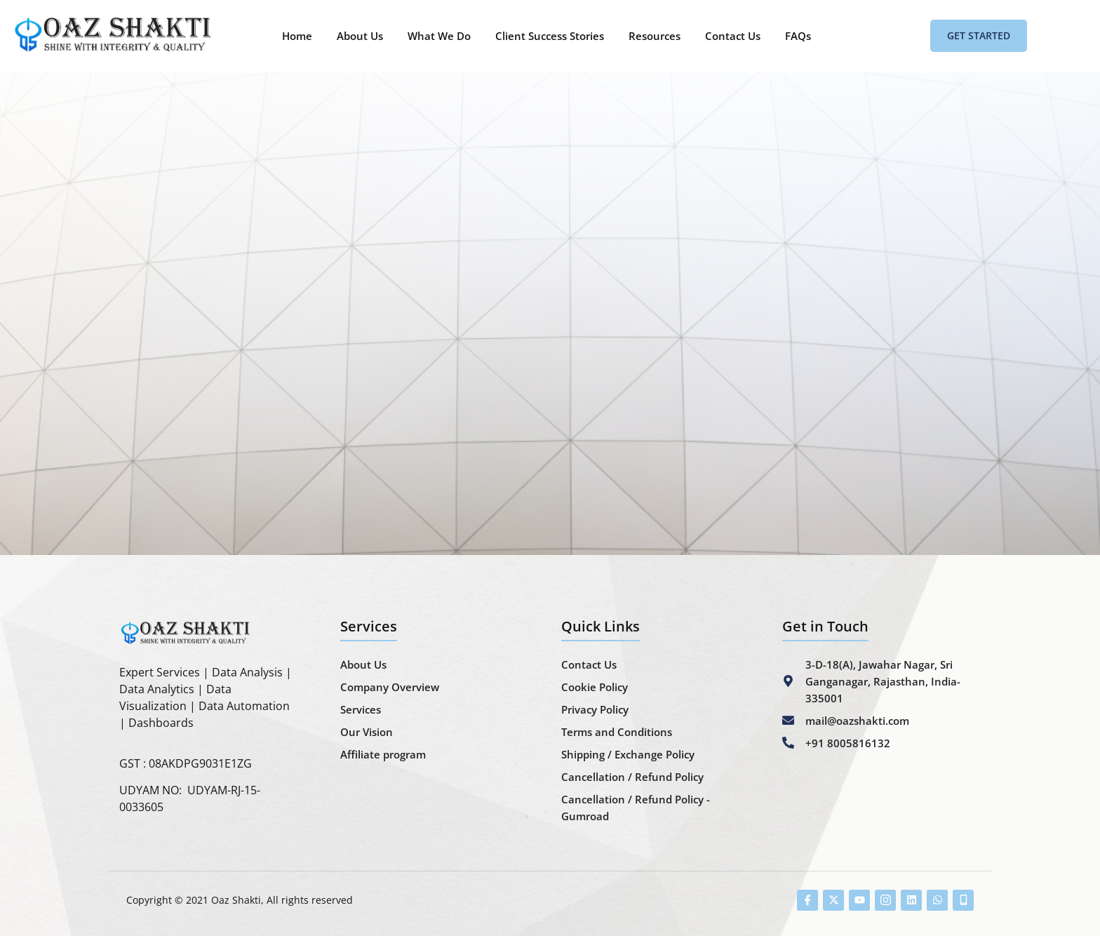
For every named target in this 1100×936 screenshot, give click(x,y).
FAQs (798, 36)
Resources (654, 36)
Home (297, 36)
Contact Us (732, 36)
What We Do (439, 36)
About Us (360, 36)
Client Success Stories (549, 36)
